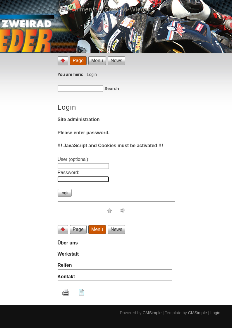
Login (215, 312)
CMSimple (152, 312)
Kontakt (66, 276)
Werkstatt (68, 253)
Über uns (68, 242)
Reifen (65, 265)
